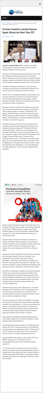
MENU (4, 18)
